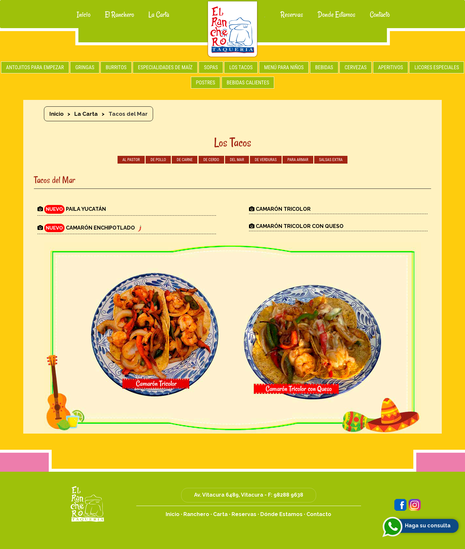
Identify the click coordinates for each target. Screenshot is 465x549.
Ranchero (196, 514)
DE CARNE (184, 159)
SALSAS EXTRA (331, 159)
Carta (220, 514)
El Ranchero (119, 14)
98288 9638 (288, 495)
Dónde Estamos (281, 514)
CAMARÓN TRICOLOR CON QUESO (296, 226)
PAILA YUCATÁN (71, 209)
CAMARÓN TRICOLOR (280, 209)
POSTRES (205, 83)
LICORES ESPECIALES (436, 67)
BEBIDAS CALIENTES (248, 83)
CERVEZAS (356, 67)
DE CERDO (211, 159)
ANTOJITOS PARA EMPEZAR (35, 67)
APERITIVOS (390, 67)
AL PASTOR (131, 159)
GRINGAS (84, 67)
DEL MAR (237, 159)
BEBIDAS (324, 67)
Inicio (83, 14)
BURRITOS (116, 67)
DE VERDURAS (266, 159)
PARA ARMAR (297, 159)
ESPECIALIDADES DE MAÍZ (165, 67)
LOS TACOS (241, 67)
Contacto (380, 14)
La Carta (159, 14)
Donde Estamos (336, 14)
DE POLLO (158, 159)
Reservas (292, 14)
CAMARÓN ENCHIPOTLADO (90, 228)
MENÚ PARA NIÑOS (284, 67)
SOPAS (211, 67)
